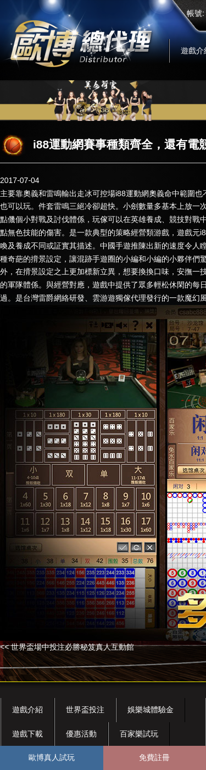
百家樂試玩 (139, 733)
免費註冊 (154, 757)
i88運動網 (132, 193)
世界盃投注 (85, 709)
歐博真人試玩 (52, 757)
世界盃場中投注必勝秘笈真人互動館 (72, 646)
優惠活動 (81, 733)
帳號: (195, 13)
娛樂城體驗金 (150, 709)
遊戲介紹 (27, 709)
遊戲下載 (27, 733)
